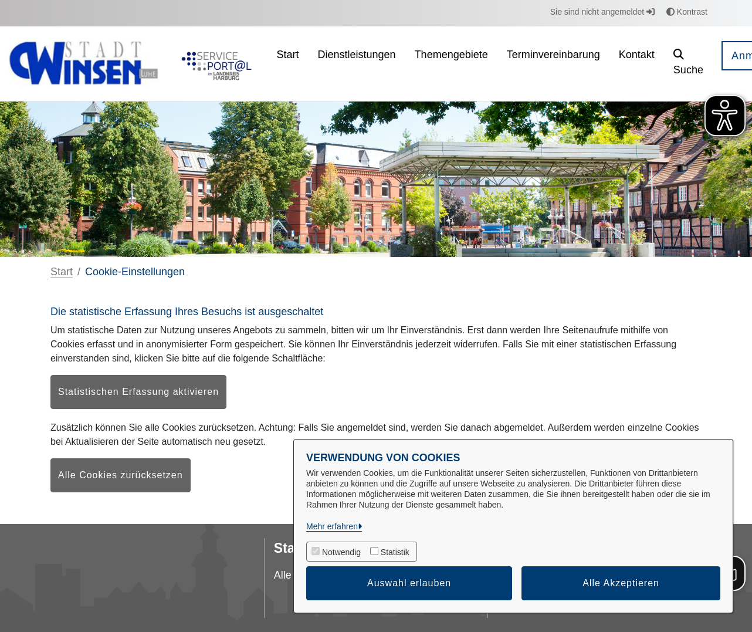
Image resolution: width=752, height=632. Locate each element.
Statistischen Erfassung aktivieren (138, 392)
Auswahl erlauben (409, 583)
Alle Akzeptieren (620, 583)
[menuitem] (288, 63)
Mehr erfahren (332, 526)
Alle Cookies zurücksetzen (120, 475)
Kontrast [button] (686, 11)
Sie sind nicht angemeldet (602, 11)
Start (61, 272)
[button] (688, 63)
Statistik (395, 552)
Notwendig (341, 552)
